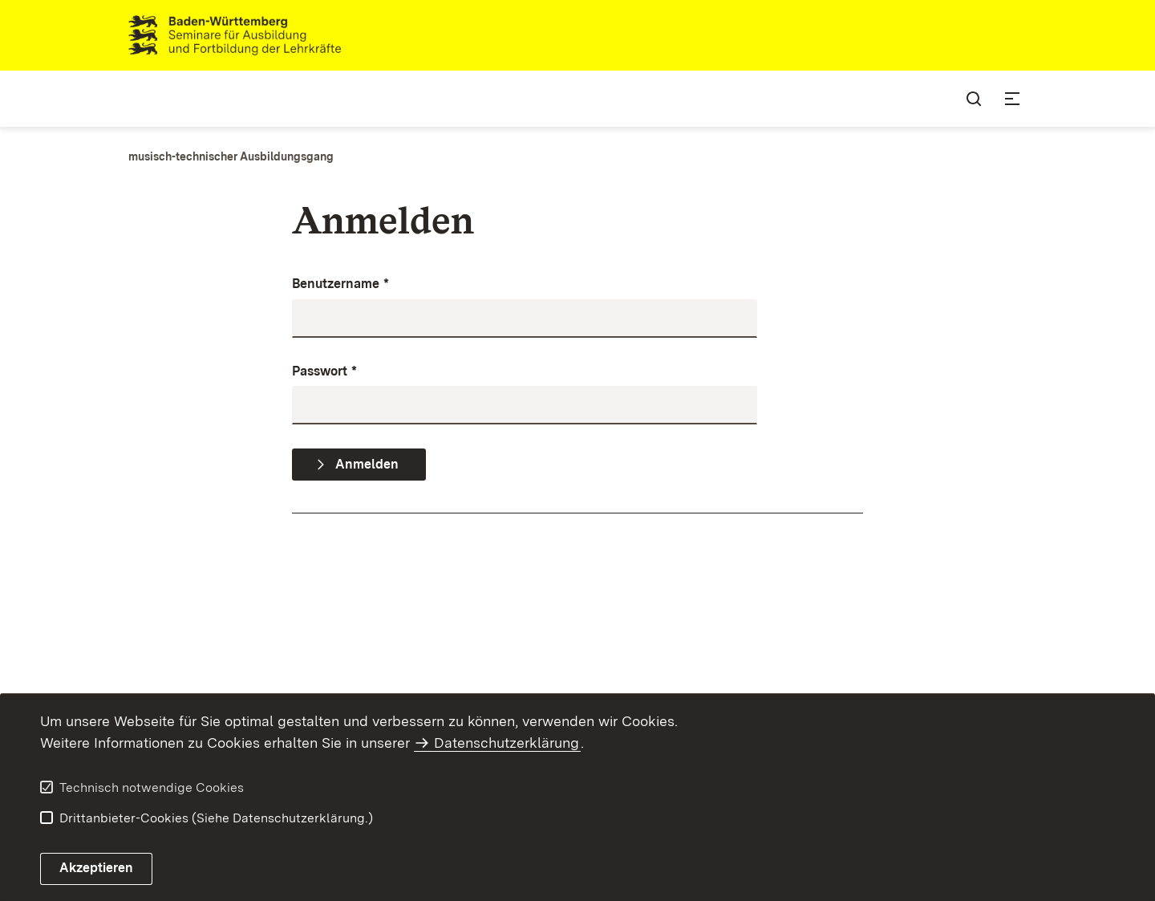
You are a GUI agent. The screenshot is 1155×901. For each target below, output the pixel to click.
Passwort (324, 371)
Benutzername (340, 284)
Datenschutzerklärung (506, 742)
